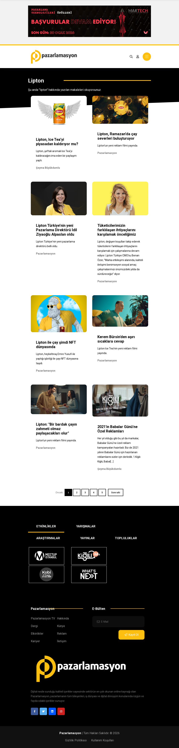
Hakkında (63, 618)
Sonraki (115, 492)
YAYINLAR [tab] (87, 538)
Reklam (62, 633)
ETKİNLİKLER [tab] (46, 526)
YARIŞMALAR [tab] (85, 526)
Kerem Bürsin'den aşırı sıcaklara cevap (116, 339)
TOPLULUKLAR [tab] (126, 538)
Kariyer (35, 641)
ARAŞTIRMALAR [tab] (48, 538)
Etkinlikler (37, 633)
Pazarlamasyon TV (43, 618)
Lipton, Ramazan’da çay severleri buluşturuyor (117, 136)
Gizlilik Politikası (76, 740)
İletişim (61, 641)
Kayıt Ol (131, 634)
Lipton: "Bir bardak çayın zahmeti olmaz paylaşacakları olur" (56, 428)
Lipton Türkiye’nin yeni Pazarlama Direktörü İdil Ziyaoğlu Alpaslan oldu (56, 230)
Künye (61, 626)
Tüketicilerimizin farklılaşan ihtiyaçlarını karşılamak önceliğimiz (116, 230)
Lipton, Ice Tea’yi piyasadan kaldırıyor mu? (57, 141)
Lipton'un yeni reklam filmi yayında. (117, 145)
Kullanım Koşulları (102, 740)
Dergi (34, 626)
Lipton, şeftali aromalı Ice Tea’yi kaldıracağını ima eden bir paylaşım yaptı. (56, 156)
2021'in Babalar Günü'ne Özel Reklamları (117, 428)
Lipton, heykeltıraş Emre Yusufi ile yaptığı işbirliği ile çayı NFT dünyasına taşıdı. (57, 359)
